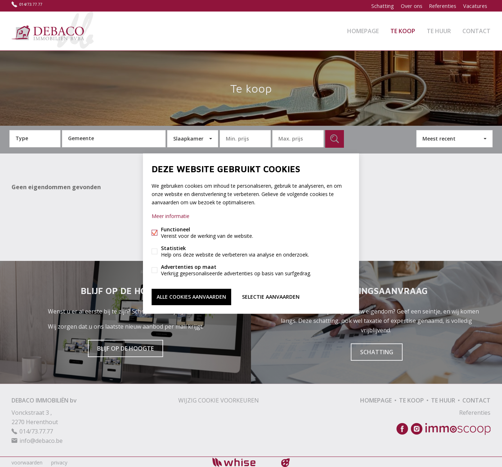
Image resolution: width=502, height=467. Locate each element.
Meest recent (439, 137)
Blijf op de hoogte (125, 347)
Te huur (439, 30)
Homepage (363, 30)
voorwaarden (27, 461)
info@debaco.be (41, 439)
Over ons (408, 5)
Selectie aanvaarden (271, 296)
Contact (476, 30)
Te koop (402, 30)
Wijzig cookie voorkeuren (218, 399)
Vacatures (474, 5)
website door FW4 (285, 461)
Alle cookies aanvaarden (191, 296)
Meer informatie (170, 216)
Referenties (441, 5)
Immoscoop (457, 427)
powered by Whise (242, 460)
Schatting (378, 5)
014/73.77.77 (35, 5)
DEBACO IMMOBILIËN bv (44, 399)
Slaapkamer (188, 137)
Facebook (402, 427)
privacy (59, 461)
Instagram (416, 427)
